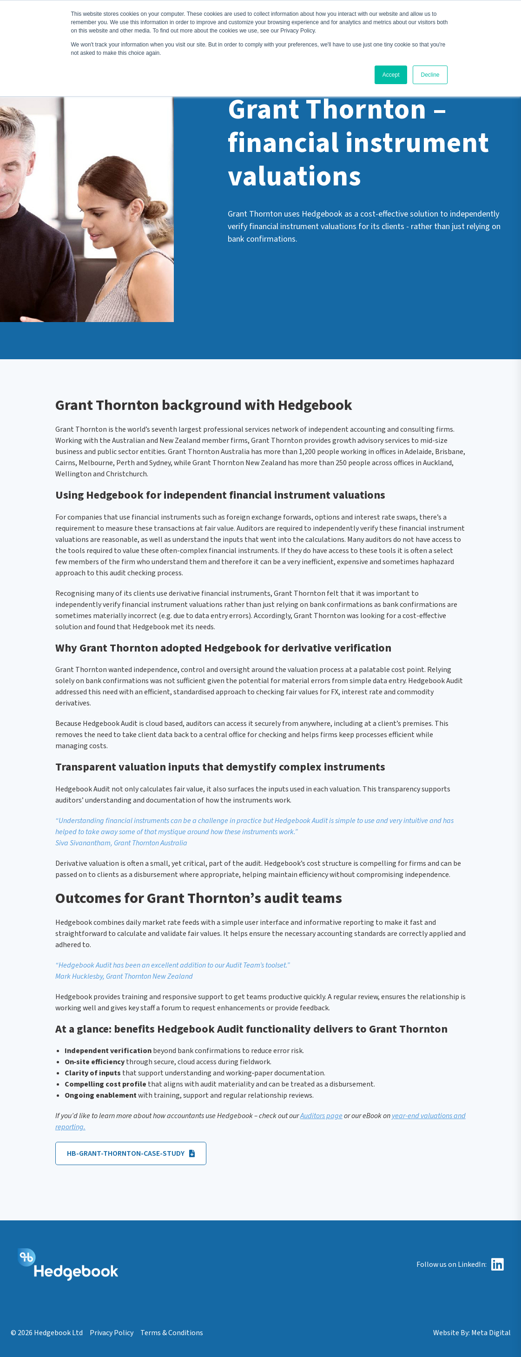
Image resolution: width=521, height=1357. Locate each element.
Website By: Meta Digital (472, 1333)
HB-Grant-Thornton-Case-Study (131, 1153)
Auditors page (321, 1116)
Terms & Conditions (171, 1333)
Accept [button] (391, 75)
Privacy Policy (111, 1333)
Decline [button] (430, 75)
